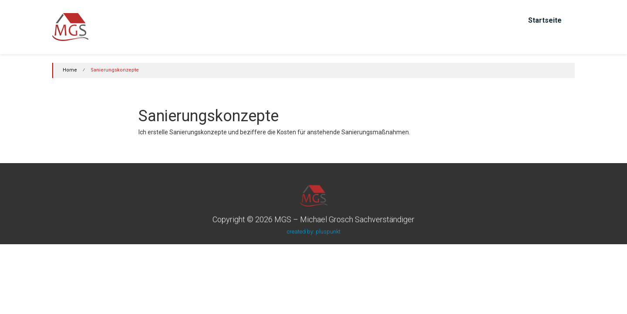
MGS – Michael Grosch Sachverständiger (344, 219)
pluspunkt (328, 231)
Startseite (545, 20)
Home (70, 70)
